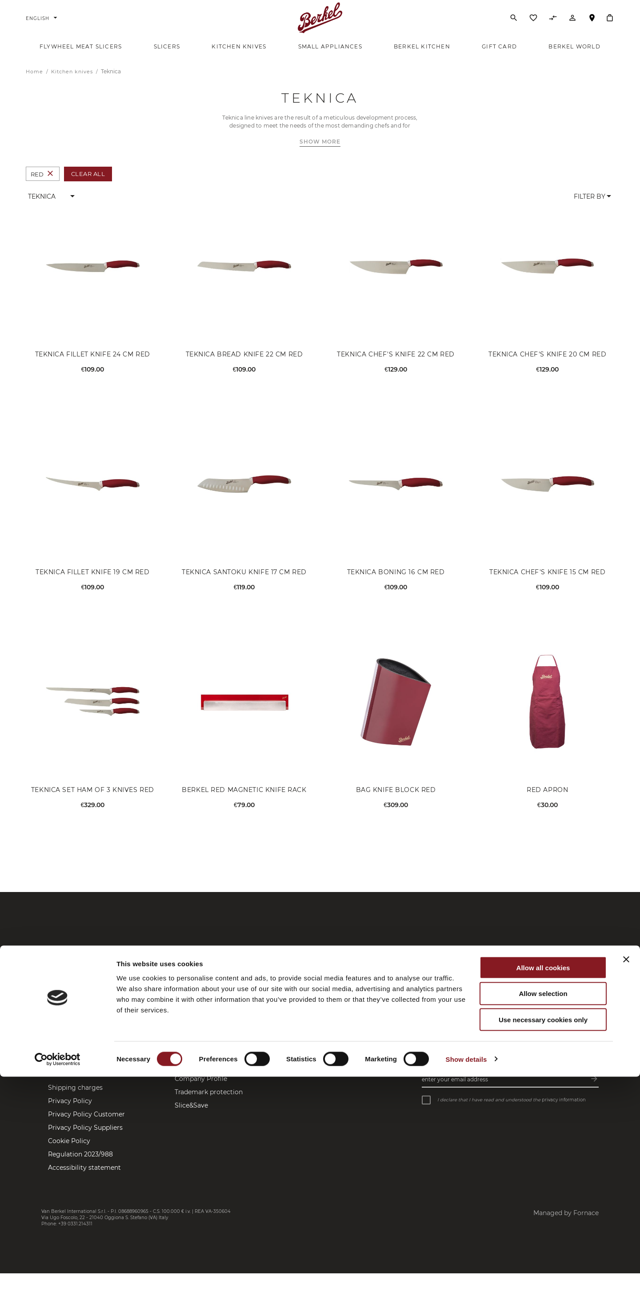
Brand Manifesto (200, 1077)
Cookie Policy (69, 1153)
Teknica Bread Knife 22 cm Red (244, 366)
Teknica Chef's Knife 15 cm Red (547, 584)
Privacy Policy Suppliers (85, 1140)
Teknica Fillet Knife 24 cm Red (92, 366)
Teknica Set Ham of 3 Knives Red (92, 801)
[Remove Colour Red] (50, 186)
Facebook (277, 1060)
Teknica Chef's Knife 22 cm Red (395, 366)
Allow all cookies (543, 1191)
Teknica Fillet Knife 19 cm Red (92, 584)
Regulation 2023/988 (80, 1166)
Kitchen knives (73, 83)
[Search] (513, 24)
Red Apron (547, 801)
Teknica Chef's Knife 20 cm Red (547, 366)
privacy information (564, 1111)
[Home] (320, 24)
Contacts (62, 1060)
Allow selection (543, 1217)
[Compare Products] (552, 26)
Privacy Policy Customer (86, 1126)
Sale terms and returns (83, 1086)
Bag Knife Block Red (396, 801)
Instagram (278, 1073)
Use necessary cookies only (543, 1243)
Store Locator (69, 1073)
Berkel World (195, 1064)
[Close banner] (626, 1183)
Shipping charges (75, 1100)
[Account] (572, 26)
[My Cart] (609, 24)
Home (35, 83)
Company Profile (201, 1091)
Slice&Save (191, 1117)
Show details (466, 1282)
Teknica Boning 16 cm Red (396, 584)
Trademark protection (209, 1104)
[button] (52, 208)
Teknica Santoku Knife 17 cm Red (244, 584)
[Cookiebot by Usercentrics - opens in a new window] (57, 1282)
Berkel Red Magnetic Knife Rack (244, 801)
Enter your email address (455, 1091)
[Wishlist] (533, 26)
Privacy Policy (70, 1113)
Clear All (88, 185)
